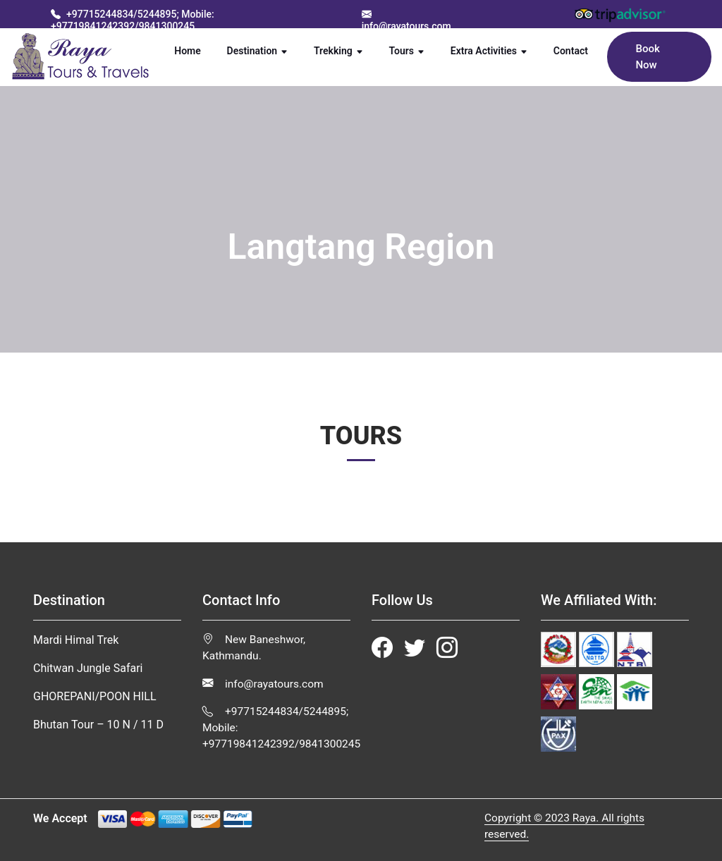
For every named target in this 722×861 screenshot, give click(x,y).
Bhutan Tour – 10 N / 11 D (98, 724)
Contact (577, 50)
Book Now (647, 56)
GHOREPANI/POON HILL (95, 696)
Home (194, 50)
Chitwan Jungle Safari (87, 668)
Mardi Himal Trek (75, 640)
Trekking (338, 50)
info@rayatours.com (263, 684)
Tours (407, 50)
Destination (257, 50)
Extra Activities (489, 50)
